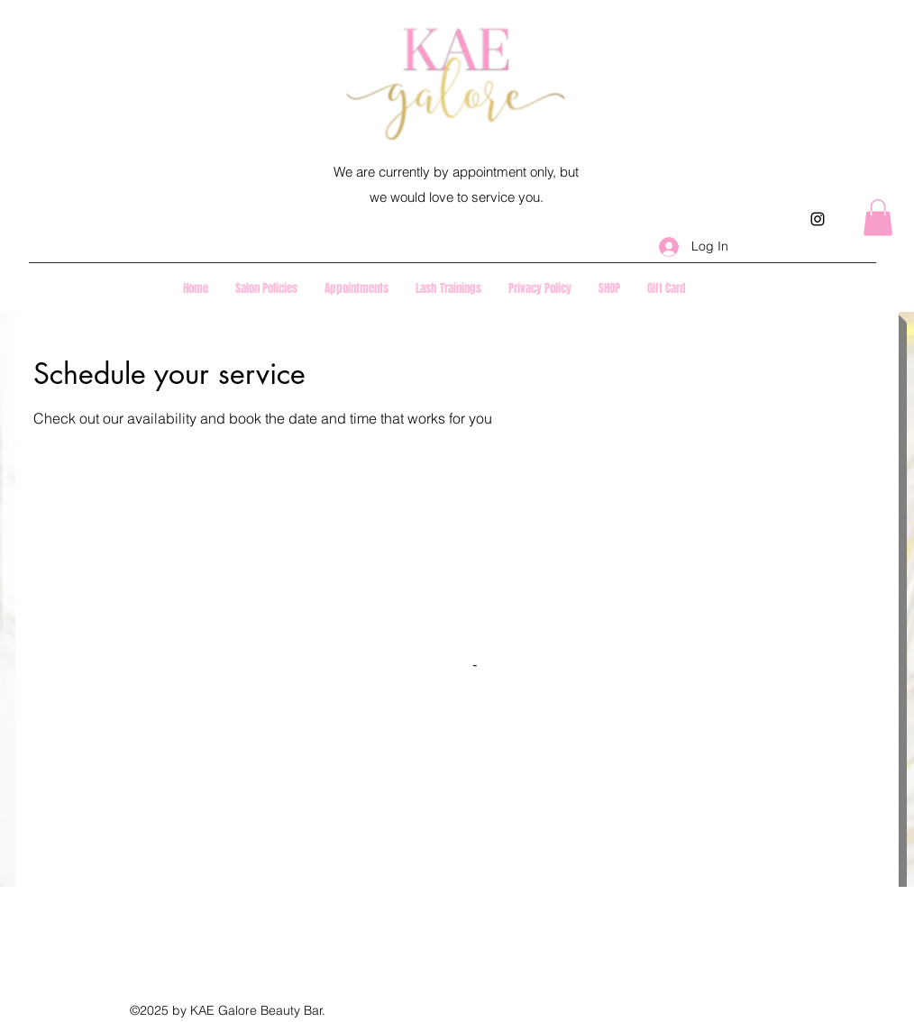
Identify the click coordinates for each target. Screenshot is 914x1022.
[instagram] (818, 219)
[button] (878, 217)
